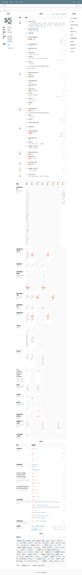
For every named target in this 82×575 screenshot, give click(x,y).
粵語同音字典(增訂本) (33, 29)
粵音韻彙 (30, 102)
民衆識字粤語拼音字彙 (33, 122)
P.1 (64, 54)
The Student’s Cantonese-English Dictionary (38, 66)
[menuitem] (73, 18)
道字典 (29, 115)
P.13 (64, 148)
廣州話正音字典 (32, 21)
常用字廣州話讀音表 (33, 37)
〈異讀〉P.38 (62, 40)
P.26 (28, 434)
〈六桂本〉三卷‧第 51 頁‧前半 (59, 527)
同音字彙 (30, 56)
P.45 (63, 39)
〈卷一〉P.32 (62, 119)
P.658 (64, 483)
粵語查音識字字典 (32, 48)
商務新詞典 (31, 33)
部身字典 (30, 62)
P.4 (64, 90)
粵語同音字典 (31, 52)
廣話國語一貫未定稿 (33, 146)
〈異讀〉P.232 (62, 42)
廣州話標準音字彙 (32, 44)
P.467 (64, 496)
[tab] (5, 9)
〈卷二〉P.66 (62, 120)
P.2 (64, 158)
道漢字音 (30, 119)
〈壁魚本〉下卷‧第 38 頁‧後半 (59, 526)
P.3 (64, 479)
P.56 (64, 448)
